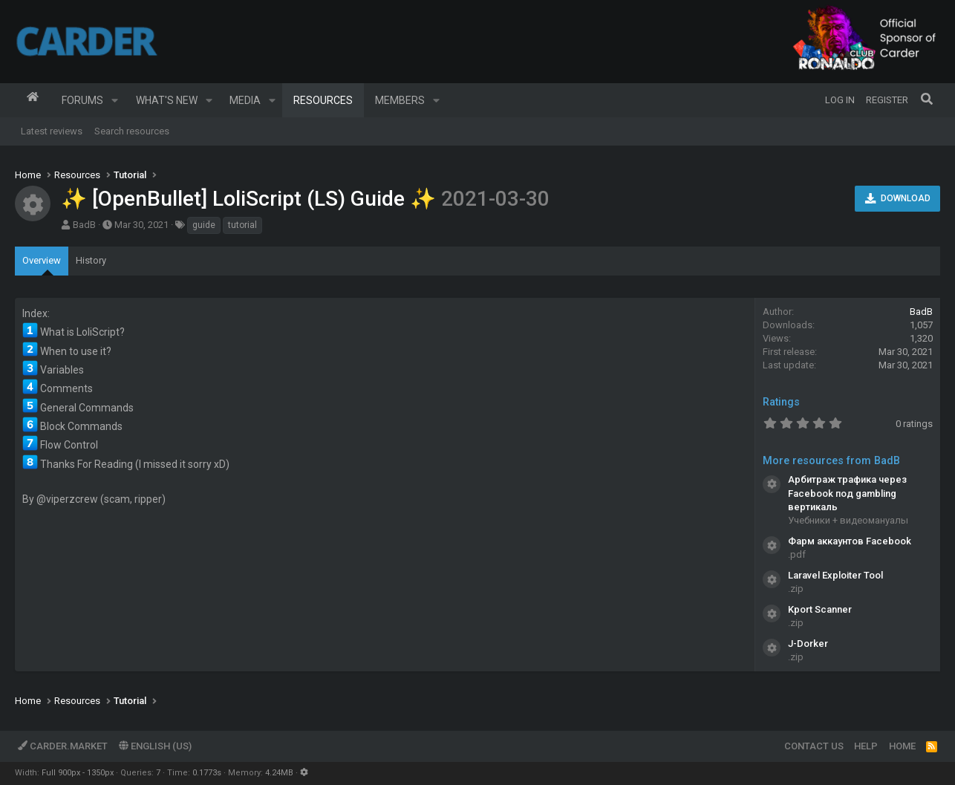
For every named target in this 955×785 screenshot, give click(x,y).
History (91, 260)
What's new (167, 100)
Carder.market (63, 746)
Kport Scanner (820, 609)
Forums (82, 100)
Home (32, 100)
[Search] (926, 100)
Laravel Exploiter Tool (835, 575)
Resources (323, 100)
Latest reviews (51, 131)
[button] (115, 100)
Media (245, 100)
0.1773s (206, 773)
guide (203, 225)
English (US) (155, 746)
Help (866, 746)
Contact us (814, 746)
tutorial (242, 225)
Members (400, 100)
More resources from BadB (831, 460)
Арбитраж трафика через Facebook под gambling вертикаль (847, 493)
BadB (84, 224)
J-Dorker (808, 643)
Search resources (131, 131)
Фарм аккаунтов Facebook (849, 541)
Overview (41, 260)
